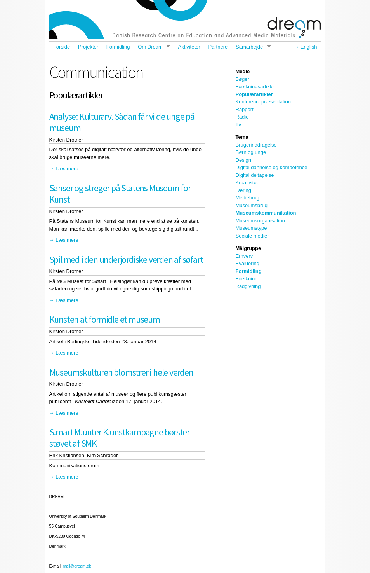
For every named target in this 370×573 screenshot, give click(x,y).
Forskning (247, 278)
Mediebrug (247, 198)
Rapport (245, 109)
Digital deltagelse (255, 175)
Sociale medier (252, 236)
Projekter (88, 47)
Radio (242, 117)
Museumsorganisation (260, 221)
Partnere (218, 47)
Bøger (242, 79)
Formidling (118, 47)
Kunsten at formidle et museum (104, 319)
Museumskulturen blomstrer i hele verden (121, 372)
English (309, 47)
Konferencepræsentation (263, 102)
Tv (238, 125)
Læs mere (67, 168)
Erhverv (244, 256)
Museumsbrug (252, 205)
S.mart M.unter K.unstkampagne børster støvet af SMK (119, 437)
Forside (61, 47)
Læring (243, 190)
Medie (243, 71)
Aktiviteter (189, 47)
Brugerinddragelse (256, 145)
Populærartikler (254, 94)
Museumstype (251, 228)
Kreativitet (247, 182)
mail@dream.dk (77, 566)
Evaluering (247, 263)
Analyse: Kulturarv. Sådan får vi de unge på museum (122, 122)
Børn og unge (251, 152)
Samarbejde (251, 47)
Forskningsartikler (256, 86)
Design (243, 160)
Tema (242, 137)
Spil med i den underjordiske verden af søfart (126, 259)
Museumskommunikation (266, 213)
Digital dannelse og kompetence (271, 167)
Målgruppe (248, 248)
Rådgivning (248, 286)
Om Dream (152, 47)
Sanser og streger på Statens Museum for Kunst (120, 193)
